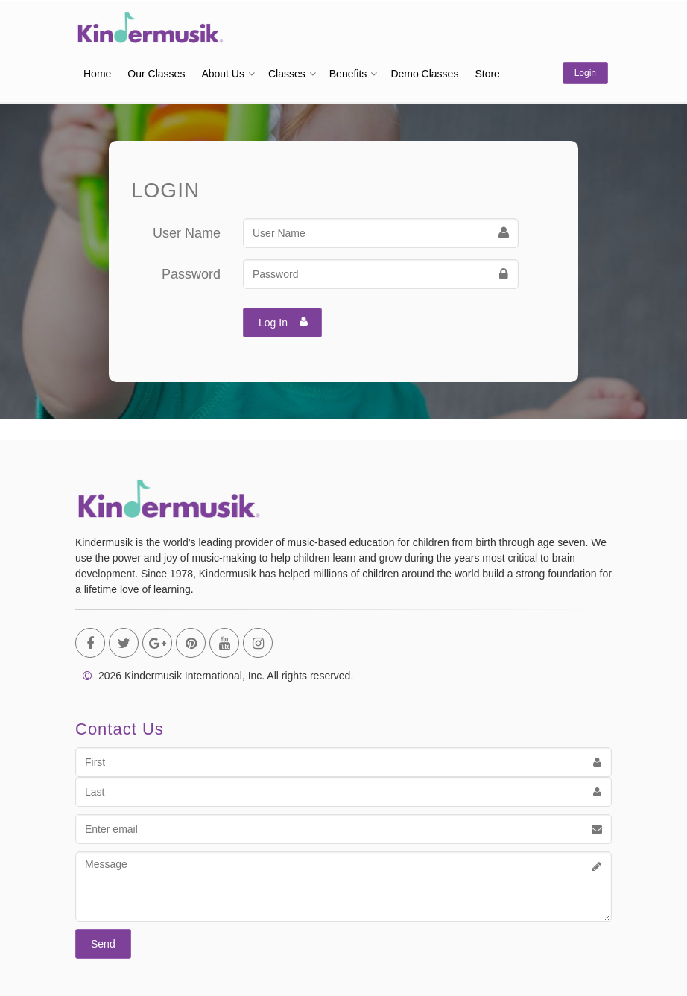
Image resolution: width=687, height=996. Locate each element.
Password (191, 274)
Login (585, 73)
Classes (286, 74)
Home (97, 74)
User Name (187, 233)
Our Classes (156, 74)
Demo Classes (424, 74)
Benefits (348, 74)
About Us (222, 74)
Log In (283, 321)
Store (487, 74)
